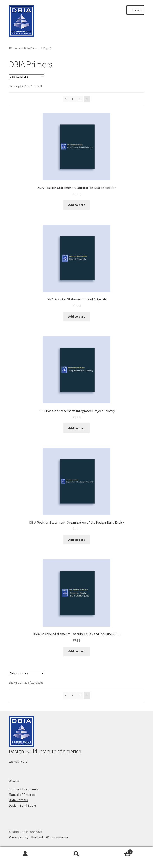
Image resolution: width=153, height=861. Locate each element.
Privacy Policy (18, 837)
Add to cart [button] (76, 205)
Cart (117, 851)
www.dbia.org (18, 761)
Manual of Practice (22, 794)
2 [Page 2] (80, 99)
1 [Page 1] (72, 99)
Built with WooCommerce (49, 837)
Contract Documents (24, 789)
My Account (25, 854)
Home (17, 48)
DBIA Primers (32, 48)
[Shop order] (26, 76)
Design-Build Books (23, 805)
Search (76, 854)
